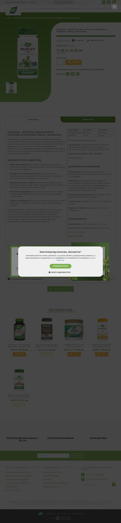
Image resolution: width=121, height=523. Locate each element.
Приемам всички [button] (60, 266)
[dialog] (60, 261)
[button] (60, 272)
